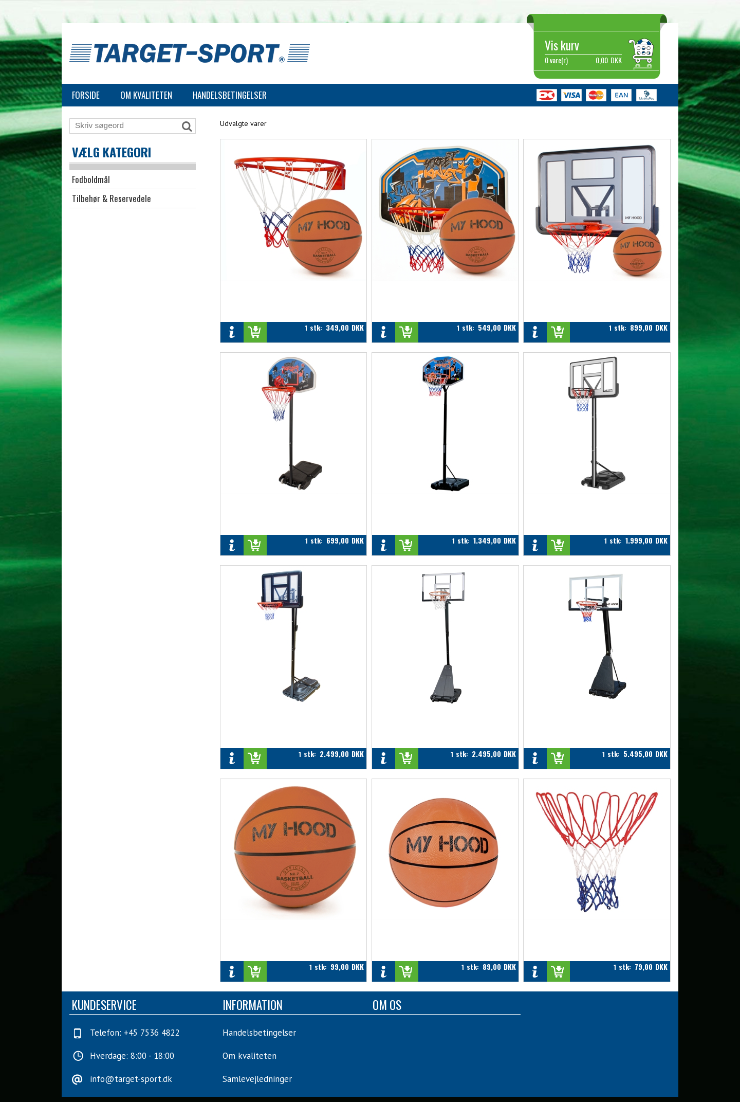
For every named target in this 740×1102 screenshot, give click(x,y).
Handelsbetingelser (230, 94)
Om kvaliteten (146, 94)
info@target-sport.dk (131, 1079)
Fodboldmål (91, 179)
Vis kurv (562, 45)
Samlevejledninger (257, 1079)
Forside (86, 94)
